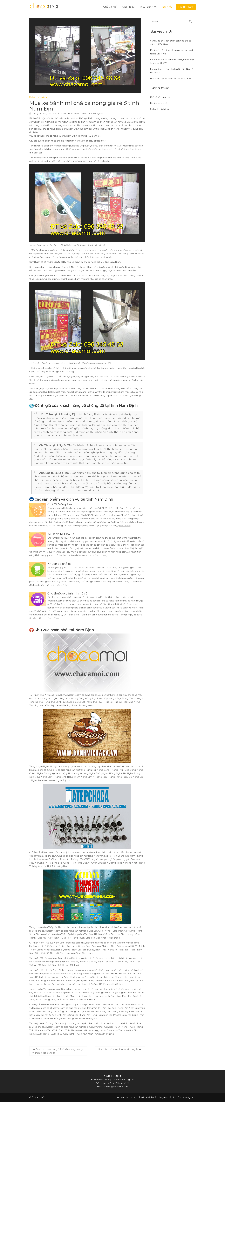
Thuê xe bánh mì (147, 1097)
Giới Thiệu (128, 6)
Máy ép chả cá (166, 1097)
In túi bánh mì (148, 6)
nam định (75, 113)
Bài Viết (167, 6)
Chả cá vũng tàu (186, 1097)
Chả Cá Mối (110, 6)
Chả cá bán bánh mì (160, 97)
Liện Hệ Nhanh (185, 7)
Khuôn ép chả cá (158, 103)
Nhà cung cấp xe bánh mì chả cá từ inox (170, 78)
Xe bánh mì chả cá (38, 97)
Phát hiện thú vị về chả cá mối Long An (118, 1049)
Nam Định (80, 140)
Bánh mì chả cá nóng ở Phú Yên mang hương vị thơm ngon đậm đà (58, 1051)
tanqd (63, 113)
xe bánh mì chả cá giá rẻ (92, 113)
